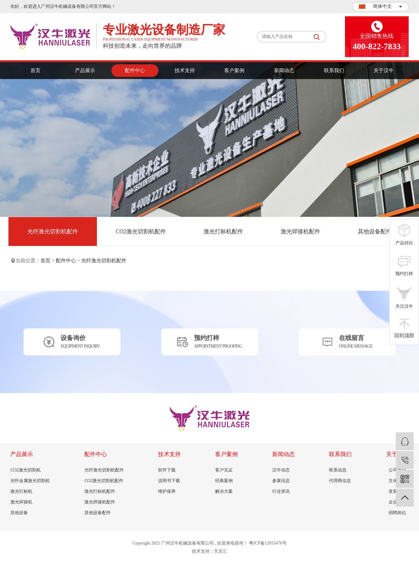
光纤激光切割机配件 (52, 231)
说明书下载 (169, 480)
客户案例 (234, 70)
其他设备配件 (375, 231)
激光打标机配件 (223, 231)
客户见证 (224, 470)
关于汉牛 (384, 70)
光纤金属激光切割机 (30, 480)
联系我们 (334, 70)
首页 (35, 70)
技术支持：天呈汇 (209, 551)
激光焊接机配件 (300, 231)
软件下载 (167, 470)
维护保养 (167, 491)
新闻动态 (284, 70)
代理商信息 (340, 480)
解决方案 (224, 491)
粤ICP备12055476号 (268, 543)
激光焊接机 (21, 502)
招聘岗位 (397, 512)
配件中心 (135, 70)
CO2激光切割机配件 (141, 231)
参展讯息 (281, 480)
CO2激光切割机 (25, 470)
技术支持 (185, 70)
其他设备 (19, 512)
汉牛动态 (281, 470)
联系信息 (338, 470)
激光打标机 (21, 491)
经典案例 (224, 480)
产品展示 (85, 70)
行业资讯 (281, 491)
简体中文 (380, 6)
